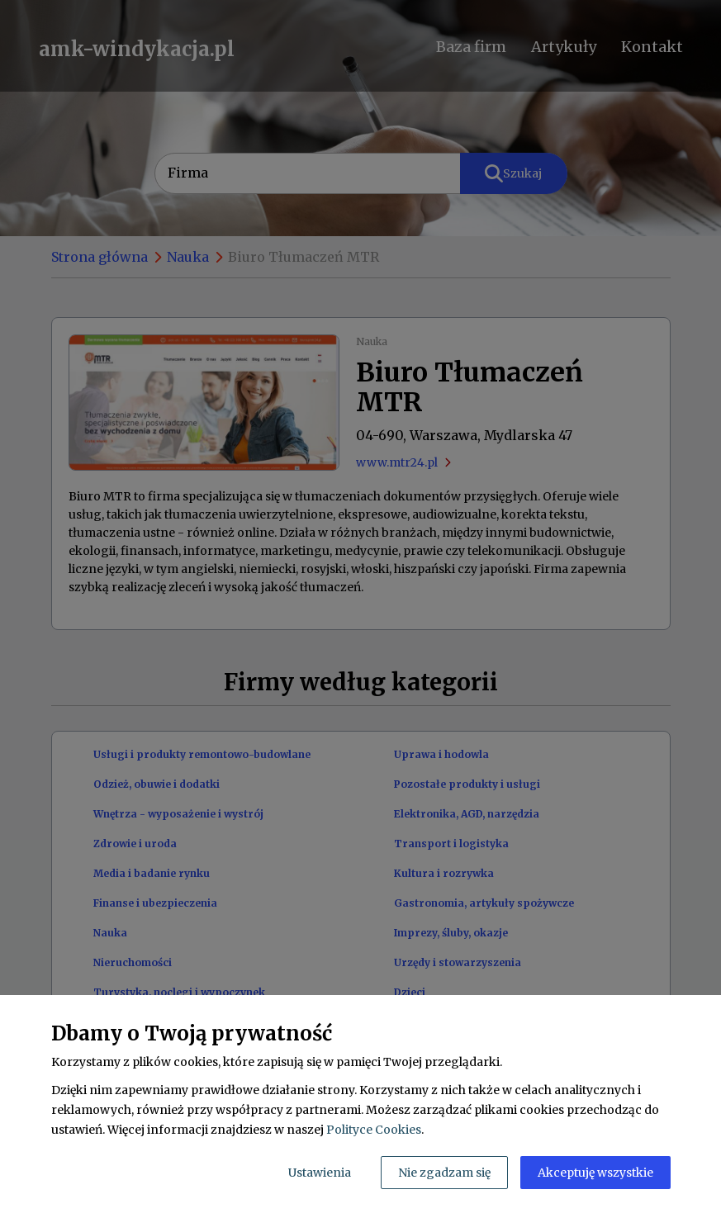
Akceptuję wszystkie (595, 1172)
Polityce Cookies (373, 1129)
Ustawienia (319, 1172)
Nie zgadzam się (444, 1172)
